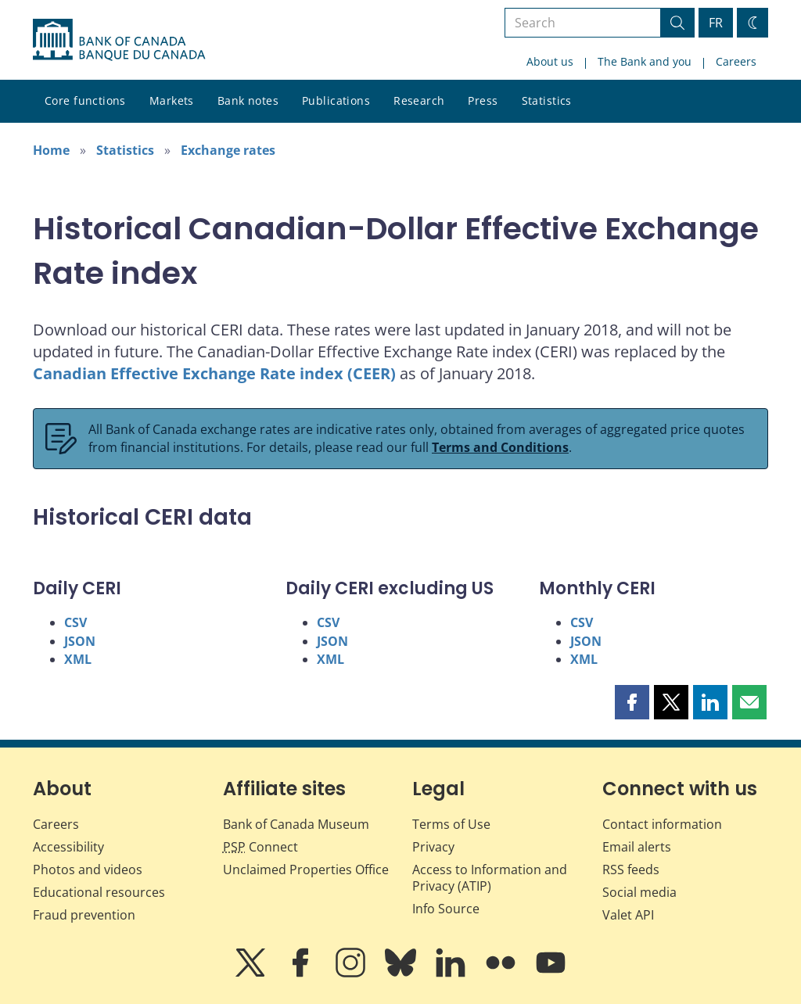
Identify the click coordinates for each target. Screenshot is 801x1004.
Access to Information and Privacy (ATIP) (489, 878)
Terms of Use (451, 824)
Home (51, 150)
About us (549, 61)
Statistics (547, 100)
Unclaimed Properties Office (306, 869)
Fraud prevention (84, 914)
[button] (632, 702)
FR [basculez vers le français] (716, 22)
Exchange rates (228, 150)
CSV (75, 622)
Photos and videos (87, 869)
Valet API (628, 914)
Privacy (433, 846)
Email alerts (636, 846)
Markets (171, 100)
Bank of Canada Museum (296, 824)
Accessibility (68, 846)
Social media (639, 892)
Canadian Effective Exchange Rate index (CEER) (214, 373)
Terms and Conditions (500, 447)
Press (482, 100)
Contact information (662, 824)
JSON (79, 641)
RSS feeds (630, 869)
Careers (736, 61)
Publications (336, 100)
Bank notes (247, 100)
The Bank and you (644, 61)
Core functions (85, 100)
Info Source (446, 908)
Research (418, 100)
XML (78, 659)
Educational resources (99, 892)
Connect (260, 846)
